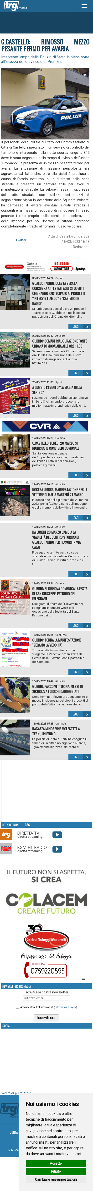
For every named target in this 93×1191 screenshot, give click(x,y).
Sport (58, 382)
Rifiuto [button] (56, 1171)
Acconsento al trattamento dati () (48, 1007)
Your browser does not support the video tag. (37, 792)
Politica (60, 438)
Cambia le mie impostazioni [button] (56, 1179)
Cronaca (60, 723)
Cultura (59, 278)
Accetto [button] (56, 1163)
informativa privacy (65, 1007)
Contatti (15, 1132)
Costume (61, 635)
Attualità (60, 336)
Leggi (82, 326)
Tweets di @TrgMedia (15, 1093)
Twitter (21, 240)
